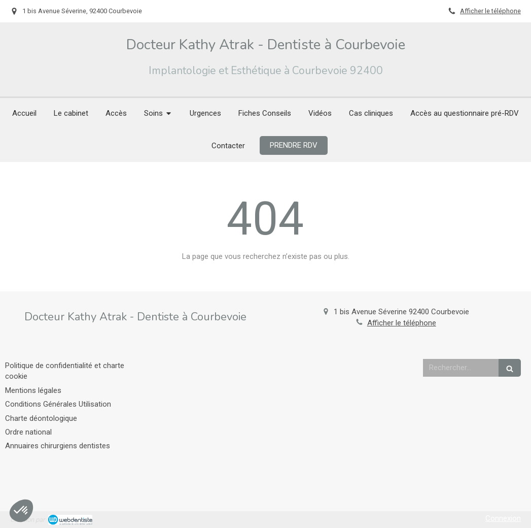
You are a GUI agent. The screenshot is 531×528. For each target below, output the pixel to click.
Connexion (503, 518)
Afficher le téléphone (490, 11)
